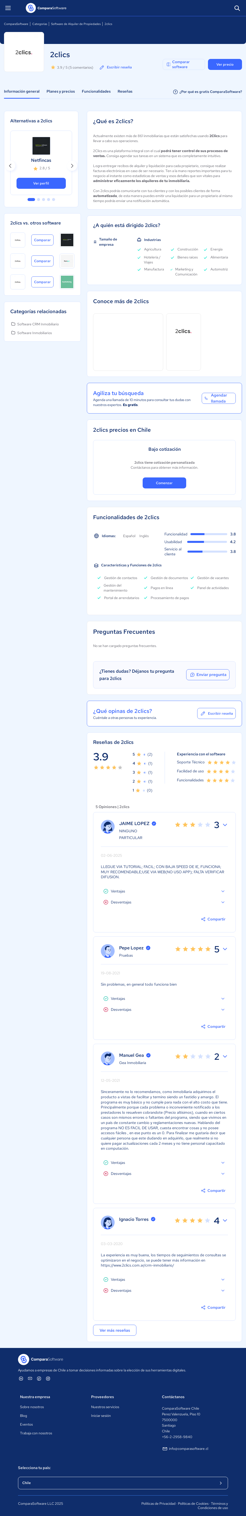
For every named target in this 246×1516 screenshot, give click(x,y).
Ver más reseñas (110, 1332)
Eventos (26, 1424)
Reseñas (125, 91)
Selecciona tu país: (34, 1467)
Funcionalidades (96, 91)
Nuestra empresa (35, 1396)
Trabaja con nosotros (36, 1433)
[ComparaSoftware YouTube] (30, 1378)
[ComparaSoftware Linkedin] (21, 1378)
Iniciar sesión (101, 1415)
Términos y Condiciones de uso (213, 1505)
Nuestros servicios (105, 1407)
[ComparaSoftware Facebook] (39, 1378)
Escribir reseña (115, 67)
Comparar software (178, 64)
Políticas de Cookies (193, 1503)
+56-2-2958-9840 (177, 1437)
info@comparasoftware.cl (185, 1449)
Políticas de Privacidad (158, 1503)
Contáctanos (173, 1396)
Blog (23, 1415)
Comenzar (164, 483)
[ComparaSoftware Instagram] (48, 1378)
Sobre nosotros (32, 1407)
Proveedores (102, 1396)
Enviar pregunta (207, 674)
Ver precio (224, 64)
